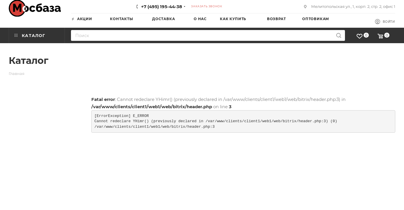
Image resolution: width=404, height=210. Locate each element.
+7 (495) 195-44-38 (161, 6)
